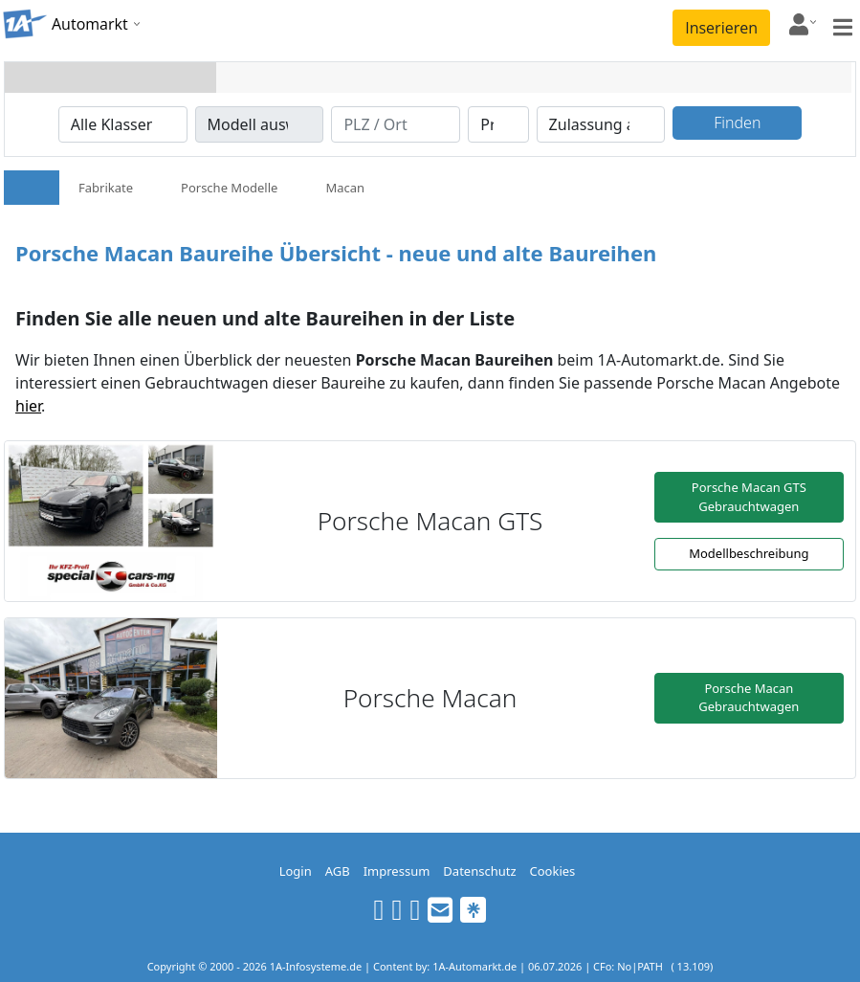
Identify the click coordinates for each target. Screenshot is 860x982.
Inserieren (721, 27)
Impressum (397, 871)
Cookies (553, 871)
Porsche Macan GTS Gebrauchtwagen (749, 497)
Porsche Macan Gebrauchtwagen (748, 698)
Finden (737, 122)
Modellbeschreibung (748, 553)
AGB (337, 871)
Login (295, 871)
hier (28, 405)
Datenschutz (479, 871)
